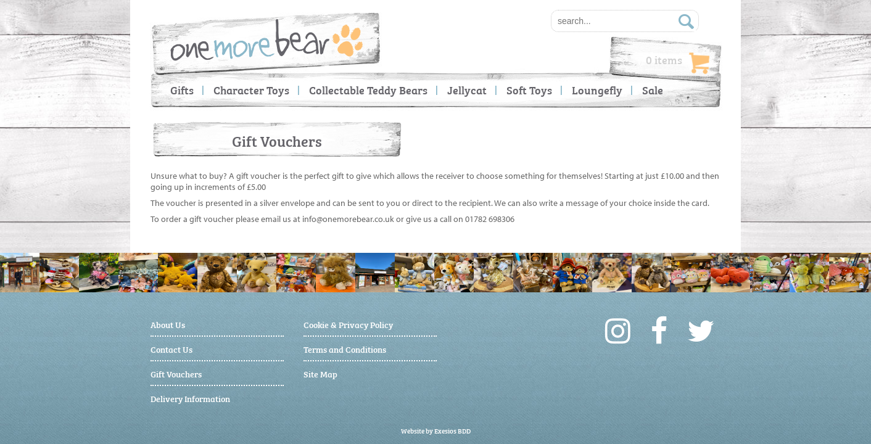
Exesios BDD (452, 431)
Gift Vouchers (176, 373)
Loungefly (597, 89)
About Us (168, 324)
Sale (652, 89)
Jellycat (467, 89)
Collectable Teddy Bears (368, 89)
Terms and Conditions (344, 348)
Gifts (182, 89)
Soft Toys (529, 89)
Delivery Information (190, 398)
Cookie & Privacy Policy (348, 324)
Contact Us (171, 348)
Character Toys (251, 89)
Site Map (320, 373)
